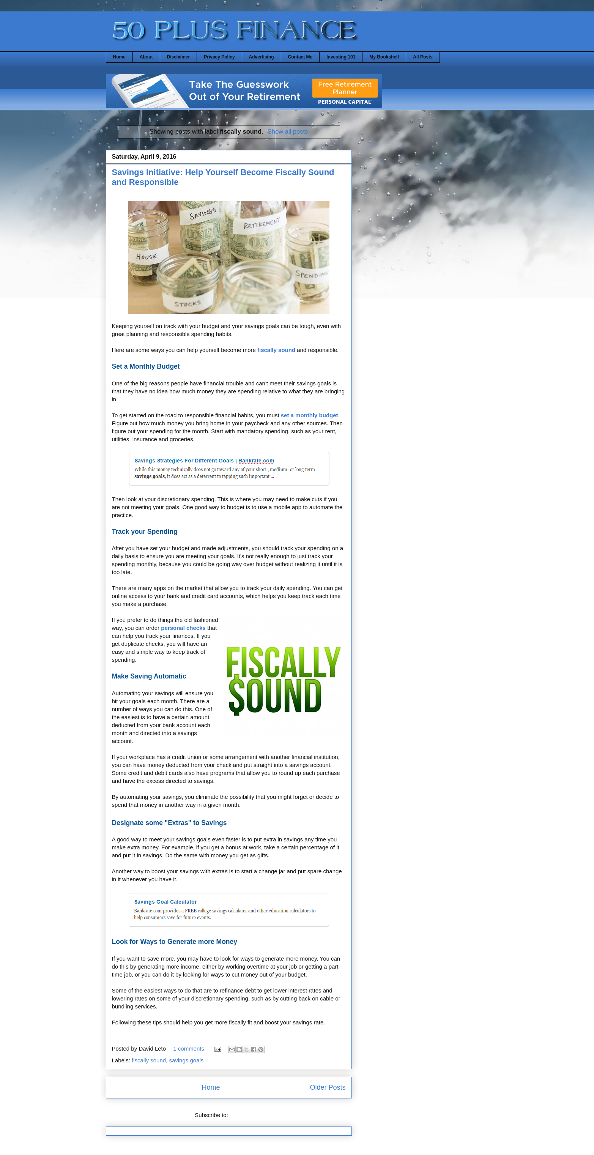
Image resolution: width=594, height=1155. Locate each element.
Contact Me (300, 57)
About (146, 57)
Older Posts (327, 1087)
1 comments (188, 1048)
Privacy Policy (219, 57)
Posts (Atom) (246, 1115)
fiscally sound (149, 1060)
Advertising (261, 57)
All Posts (422, 57)
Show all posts (288, 131)
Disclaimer (178, 57)
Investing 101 (340, 57)
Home (119, 57)
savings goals (186, 1060)
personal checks (183, 628)
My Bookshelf (384, 57)
